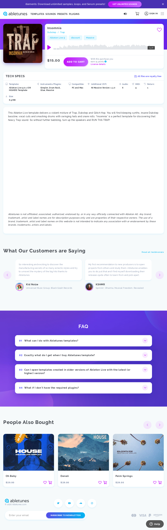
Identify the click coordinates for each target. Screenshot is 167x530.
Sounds (51, 14)
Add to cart (76, 61)
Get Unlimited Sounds (125, 4)
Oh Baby (11, 476)
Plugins (74, 14)
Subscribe (66, 515)
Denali (65, 476)
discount (75, 37)
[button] (160, 275)
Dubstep (51, 32)
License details (98, 64)
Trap (62, 32)
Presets (62, 14)
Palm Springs (124, 476)
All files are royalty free (147, 76)
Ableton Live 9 (57, 37)
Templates (37, 14)
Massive (90, 37)
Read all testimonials (153, 252)
